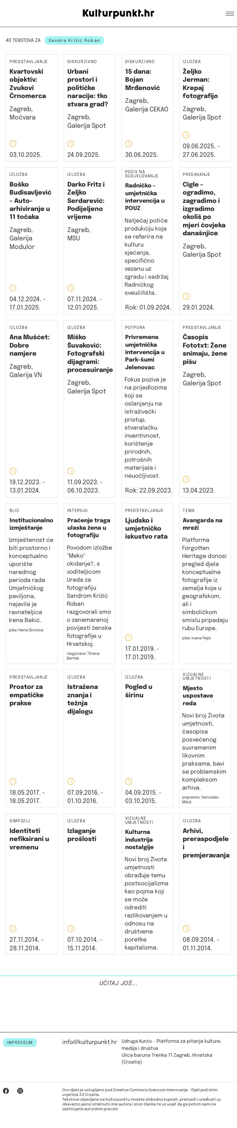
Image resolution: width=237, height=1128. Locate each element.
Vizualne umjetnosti (197, 677)
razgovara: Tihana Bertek (83, 656)
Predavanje (196, 175)
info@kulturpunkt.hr (89, 1042)
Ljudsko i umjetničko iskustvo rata (146, 529)
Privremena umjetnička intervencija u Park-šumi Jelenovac (145, 352)
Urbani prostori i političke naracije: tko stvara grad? (87, 88)
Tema (189, 511)
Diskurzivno (82, 62)
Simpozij (19, 821)
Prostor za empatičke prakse (26, 695)
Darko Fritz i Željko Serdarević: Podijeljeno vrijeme (86, 201)
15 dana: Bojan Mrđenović (142, 80)
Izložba (192, 62)
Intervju (77, 511)
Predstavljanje (28, 62)
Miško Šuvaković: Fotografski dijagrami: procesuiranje (90, 353)
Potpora (135, 328)
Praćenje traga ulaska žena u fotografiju (88, 528)
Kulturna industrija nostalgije (139, 839)
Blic (14, 511)
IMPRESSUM (20, 1043)
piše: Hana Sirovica (26, 630)
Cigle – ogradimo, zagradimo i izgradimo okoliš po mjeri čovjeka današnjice (204, 209)
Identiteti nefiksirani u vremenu (29, 839)
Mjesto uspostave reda (198, 696)
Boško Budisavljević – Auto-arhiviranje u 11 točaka (30, 201)
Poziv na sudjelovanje (142, 174)
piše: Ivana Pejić (196, 638)
